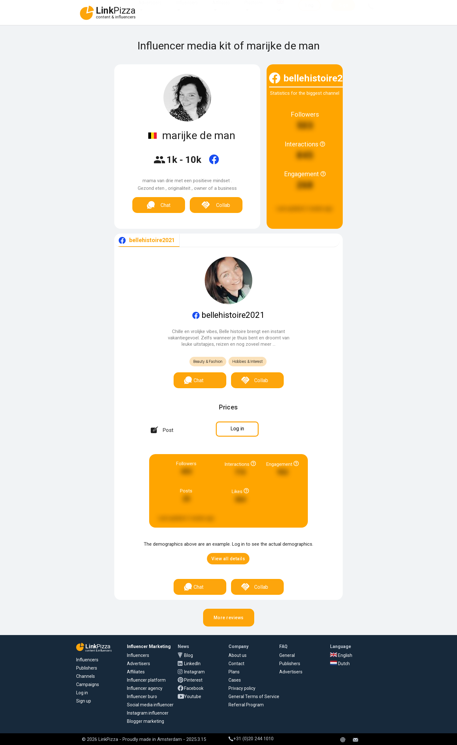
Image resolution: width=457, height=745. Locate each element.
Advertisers (150, 8)
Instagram (194, 671)
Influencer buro (142, 696)
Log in (82, 692)
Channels (85, 676)
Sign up (83, 700)
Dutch (340, 663)
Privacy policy (241, 688)
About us (237, 655)
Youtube (192, 696)
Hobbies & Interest (247, 361)
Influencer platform (146, 680)
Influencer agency (144, 688)
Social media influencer (150, 704)
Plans (234, 671)
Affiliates (221, 8)
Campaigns (87, 684)
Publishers (86, 668)
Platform (253, 8)
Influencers (187, 8)
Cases (234, 680)
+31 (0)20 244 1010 (251, 739)
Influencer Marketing (149, 646)
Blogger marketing (145, 721)
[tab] (147, 240)
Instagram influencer (148, 713)
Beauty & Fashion (207, 361)
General (287, 655)
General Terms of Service (253, 696)
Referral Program (246, 704)
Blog (188, 655)
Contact (236, 663)
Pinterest (193, 680)
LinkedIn (192, 663)
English (341, 655)
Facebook (193, 688)
